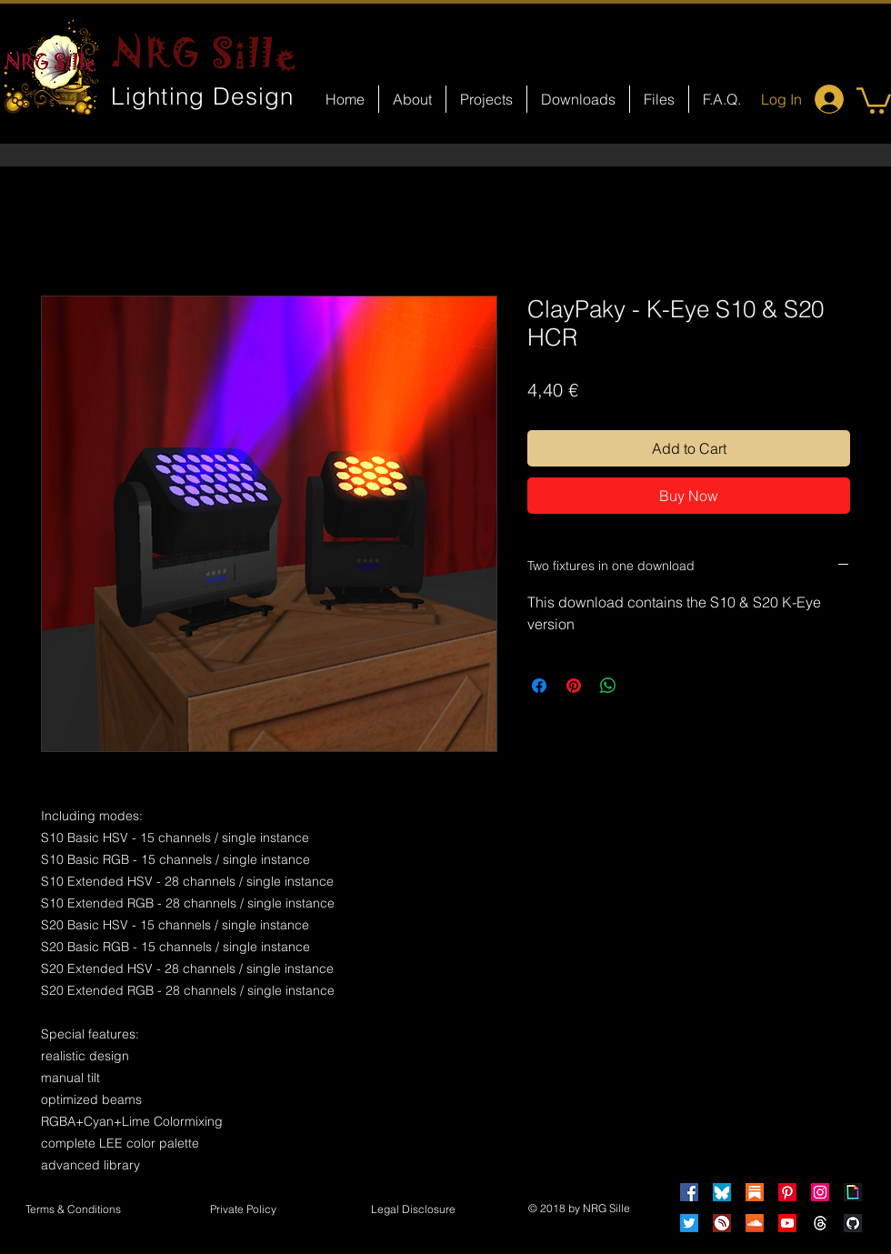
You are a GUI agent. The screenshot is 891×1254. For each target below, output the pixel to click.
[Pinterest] (787, 1192)
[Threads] (820, 1223)
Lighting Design (203, 96)
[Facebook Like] (462, 778)
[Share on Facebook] (539, 686)
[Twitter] (689, 1223)
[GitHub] (853, 1223)
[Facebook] (689, 1192)
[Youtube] (787, 1223)
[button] (873, 99)
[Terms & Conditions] (73, 1210)
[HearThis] (722, 1223)
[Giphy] (853, 1192)
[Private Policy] (243, 1210)
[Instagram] (820, 1192)
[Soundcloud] (755, 1223)
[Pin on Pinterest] (574, 686)
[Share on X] (643, 686)
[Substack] (755, 1192)
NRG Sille (205, 52)
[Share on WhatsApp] (608, 686)
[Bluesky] (722, 1192)
